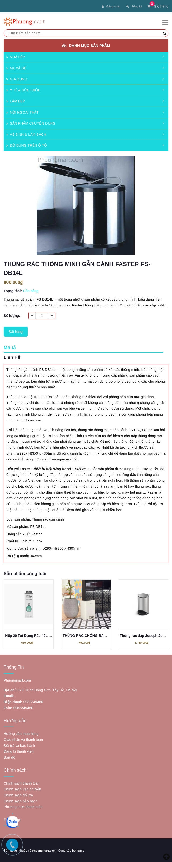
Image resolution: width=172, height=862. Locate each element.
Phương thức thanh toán (23, 806)
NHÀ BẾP (15, 56)
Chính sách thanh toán (22, 782)
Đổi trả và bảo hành (19, 745)
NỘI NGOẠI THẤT (22, 111)
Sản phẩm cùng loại (25, 572)
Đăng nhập (111, 6)
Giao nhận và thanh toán (23, 739)
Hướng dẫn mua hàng (21, 733)
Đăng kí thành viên (19, 750)
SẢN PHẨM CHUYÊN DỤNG (30, 122)
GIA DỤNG (16, 78)
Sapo (82, 849)
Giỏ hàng (157, 6)
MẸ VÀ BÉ (16, 67)
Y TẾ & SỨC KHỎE (23, 89)
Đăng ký (134, 6)
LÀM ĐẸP (15, 100)
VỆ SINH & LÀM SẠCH (26, 133)
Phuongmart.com (44, 849)
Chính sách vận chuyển (22, 788)
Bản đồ (9, 756)
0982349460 (33, 701)
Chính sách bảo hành (21, 800)
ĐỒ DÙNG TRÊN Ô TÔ (26, 144)
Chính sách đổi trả (18, 794)
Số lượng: (12, 315)
